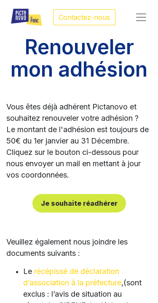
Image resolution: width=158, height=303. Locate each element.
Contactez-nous (84, 17)
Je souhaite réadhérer (79, 203)
